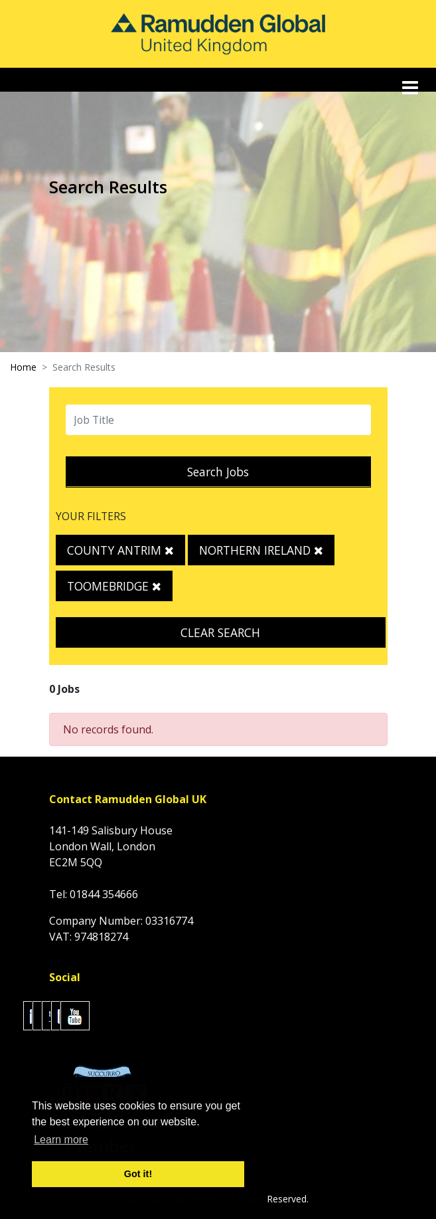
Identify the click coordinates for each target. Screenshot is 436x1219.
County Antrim (120, 550)
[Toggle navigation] (411, 87)
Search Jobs (218, 472)
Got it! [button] (138, 1174)
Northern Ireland (261, 550)
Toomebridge (114, 586)
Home (23, 367)
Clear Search (220, 632)
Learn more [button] (61, 1139)
